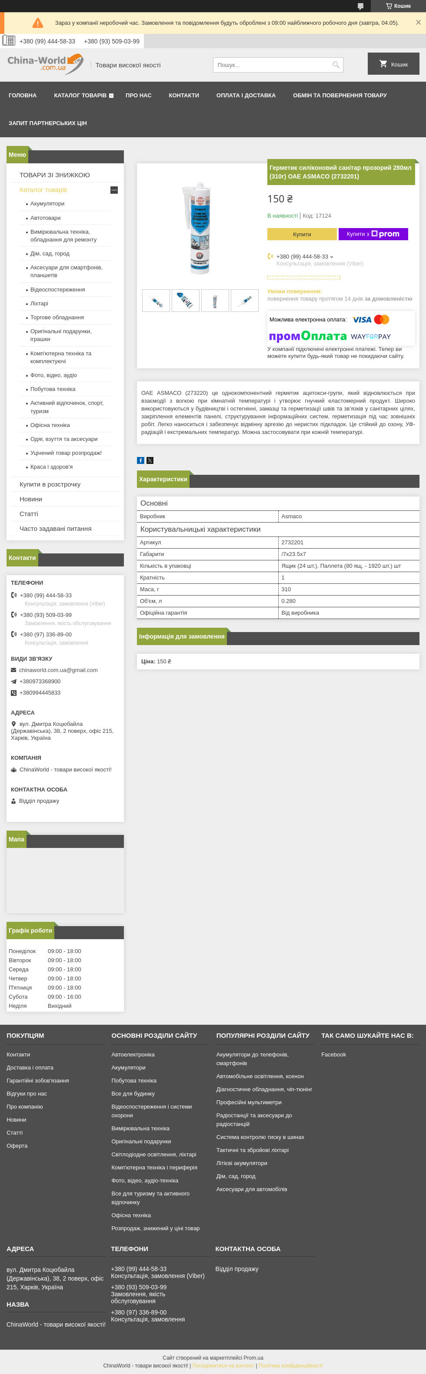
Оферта (17, 1145)
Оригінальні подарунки (141, 1141)
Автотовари (45, 218)
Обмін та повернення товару (339, 95)
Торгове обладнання (57, 317)
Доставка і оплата (30, 1067)
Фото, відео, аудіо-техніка (144, 1180)
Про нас (138, 95)
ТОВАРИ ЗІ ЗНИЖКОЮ (55, 175)
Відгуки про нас (27, 1093)
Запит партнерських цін (48, 123)
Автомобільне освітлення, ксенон (260, 1076)
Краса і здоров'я (51, 467)
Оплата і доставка (246, 95)
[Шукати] (335, 65)
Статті (29, 513)
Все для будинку (132, 1093)
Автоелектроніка (132, 1054)
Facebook (333, 1054)
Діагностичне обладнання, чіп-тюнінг (264, 1089)
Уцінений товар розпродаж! (66, 453)
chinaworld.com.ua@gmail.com (58, 670)
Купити (302, 234)
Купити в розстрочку (50, 484)
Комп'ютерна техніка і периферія (154, 1167)
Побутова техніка (52, 389)
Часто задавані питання (56, 528)
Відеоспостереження (57, 289)
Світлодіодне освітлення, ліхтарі (153, 1154)
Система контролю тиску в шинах (260, 1137)
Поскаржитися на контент (223, 1366)
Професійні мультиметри (249, 1102)
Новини (31, 499)
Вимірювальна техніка (140, 1128)
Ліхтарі (39, 303)
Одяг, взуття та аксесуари (63, 439)
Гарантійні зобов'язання (38, 1080)
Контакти (184, 95)
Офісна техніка (50, 425)
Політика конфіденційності (291, 1366)
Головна (23, 95)
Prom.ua (253, 1358)
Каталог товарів (80, 95)
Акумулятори (47, 203)
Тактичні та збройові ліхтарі (252, 1150)
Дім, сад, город (50, 253)
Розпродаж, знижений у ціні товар (155, 1228)
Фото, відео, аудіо (53, 375)
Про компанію (25, 1106)
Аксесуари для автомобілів (251, 1189)
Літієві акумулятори (241, 1163)
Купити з (373, 234)
